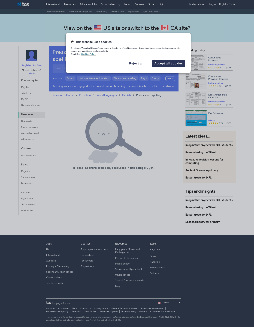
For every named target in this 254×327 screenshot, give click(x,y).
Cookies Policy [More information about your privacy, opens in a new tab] (88, 54)
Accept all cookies (168, 63)
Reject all (136, 63)
